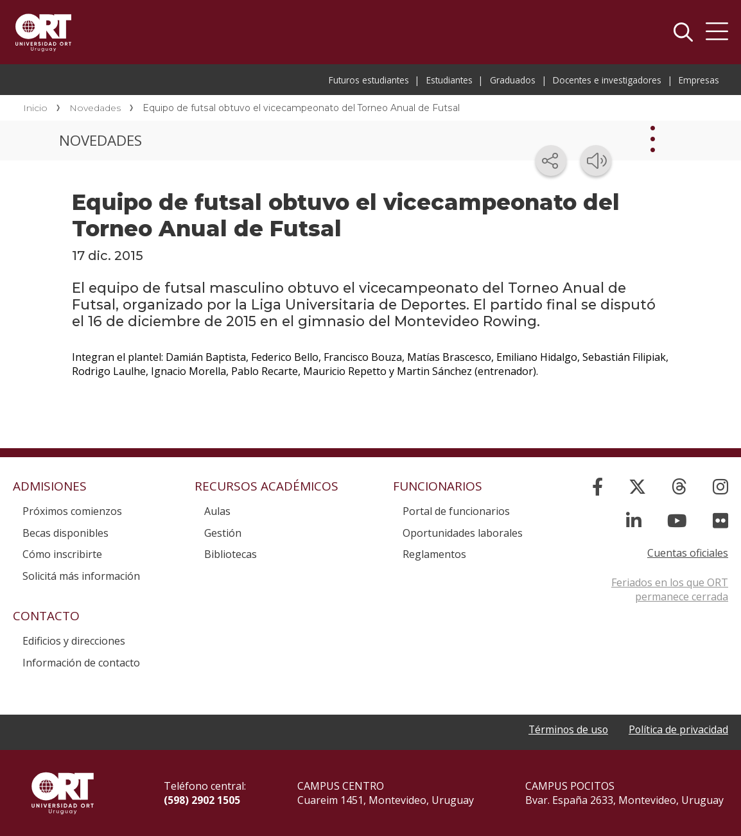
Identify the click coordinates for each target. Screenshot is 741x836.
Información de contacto (81, 663)
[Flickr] (720, 520)
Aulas (217, 511)
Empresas (699, 80)
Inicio (35, 108)
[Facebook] (597, 486)
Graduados (513, 80)
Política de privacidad (678, 730)
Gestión (222, 533)
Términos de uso (566, 730)
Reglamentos (434, 554)
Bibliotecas (230, 554)
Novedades (95, 108)
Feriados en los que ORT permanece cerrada (669, 589)
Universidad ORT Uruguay (43, 32)
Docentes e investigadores (607, 80)
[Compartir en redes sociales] (551, 160)
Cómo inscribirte (62, 554)
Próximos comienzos (72, 511)
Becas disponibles (65, 533)
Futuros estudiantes (369, 80)
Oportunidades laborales (463, 533)
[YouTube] (677, 520)
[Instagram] (720, 486)
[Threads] (679, 486)
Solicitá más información (81, 576)
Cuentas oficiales (687, 553)
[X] (637, 486)
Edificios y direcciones (73, 641)
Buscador (683, 32)
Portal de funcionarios (456, 511)
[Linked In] (633, 520)
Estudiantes (449, 80)
